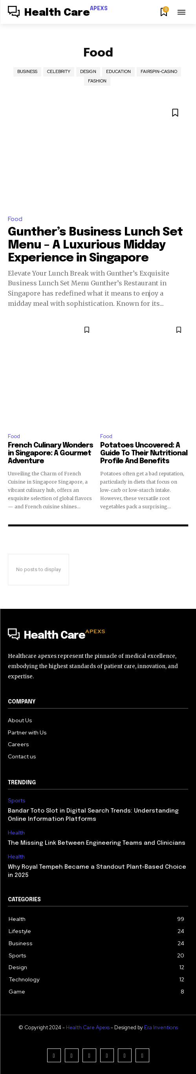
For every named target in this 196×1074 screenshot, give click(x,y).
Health (16, 832)
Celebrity (58, 71)
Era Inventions (161, 1027)
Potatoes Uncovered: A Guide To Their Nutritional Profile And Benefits (143, 453)
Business (27, 71)
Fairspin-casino (159, 71)
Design (88, 71)
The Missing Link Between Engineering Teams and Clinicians (96, 843)
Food (15, 219)
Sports (17, 800)
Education (118, 71)
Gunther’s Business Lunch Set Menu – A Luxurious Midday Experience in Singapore (95, 245)
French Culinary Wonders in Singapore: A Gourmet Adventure (50, 453)
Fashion (97, 81)
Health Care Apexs (88, 1027)
